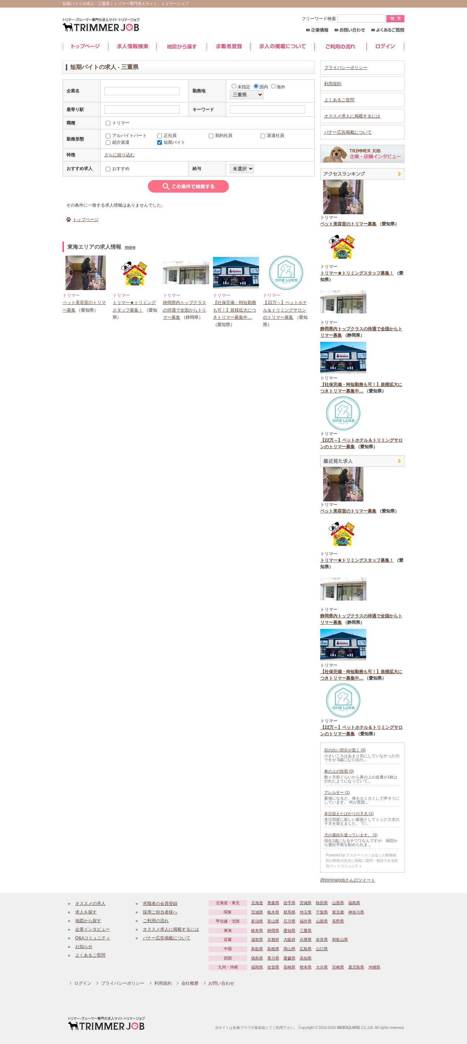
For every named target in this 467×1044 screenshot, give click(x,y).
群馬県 (289, 912)
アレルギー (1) (337, 792)
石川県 (289, 921)
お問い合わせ (350, 30)
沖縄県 (374, 967)
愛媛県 (289, 958)
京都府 (273, 939)
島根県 (273, 949)
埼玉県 (306, 912)
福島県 (354, 903)
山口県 (322, 949)
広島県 (306, 949)
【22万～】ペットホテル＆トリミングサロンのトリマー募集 (285, 310)
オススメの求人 (90, 903)
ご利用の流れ (340, 46)
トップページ (85, 46)
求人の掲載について (282, 46)
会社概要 (190, 983)
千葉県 (322, 912)
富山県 (273, 921)
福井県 (306, 921)
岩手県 (289, 903)
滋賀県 (257, 939)
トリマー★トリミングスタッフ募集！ (357, 273)
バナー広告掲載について (348, 132)
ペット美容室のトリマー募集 (348, 223)
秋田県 (322, 903)
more (130, 247)
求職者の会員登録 (160, 903)
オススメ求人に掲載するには (352, 116)
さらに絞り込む (119, 154)
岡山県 (289, 949)
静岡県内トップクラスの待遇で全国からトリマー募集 (184, 310)
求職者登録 (228, 46)
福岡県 (257, 967)
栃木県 (273, 912)
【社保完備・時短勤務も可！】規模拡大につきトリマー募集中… (234, 310)
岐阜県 (257, 930)
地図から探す (182, 46)
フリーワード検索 (343, 18)
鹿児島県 (356, 967)
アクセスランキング (362, 174)
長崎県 (289, 967)
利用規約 (332, 83)
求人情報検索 (132, 46)
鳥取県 (257, 949)
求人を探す (86, 912)
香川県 (273, 958)
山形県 (338, 903)
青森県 (273, 903)
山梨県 (322, 921)
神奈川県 (356, 912)
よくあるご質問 (387, 30)
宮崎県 (338, 967)
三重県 (306, 930)
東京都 (338, 912)
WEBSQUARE (348, 1028)
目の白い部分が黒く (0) (345, 750)
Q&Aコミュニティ (92, 937)
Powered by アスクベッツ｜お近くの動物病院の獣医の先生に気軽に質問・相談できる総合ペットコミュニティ (362, 860)
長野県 (338, 921)
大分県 (322, 967)
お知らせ (83, 946)
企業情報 (317, 30)
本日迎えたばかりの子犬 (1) (349, 813)
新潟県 (257, 921)
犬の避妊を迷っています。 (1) (351, 835)
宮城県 (306, 903)
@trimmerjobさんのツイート (347, 880)
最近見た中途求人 (362, 461)
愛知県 (289, 930)
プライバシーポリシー (345, 67)
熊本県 (306, 967)
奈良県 (322, 939)
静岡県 (273, 930)
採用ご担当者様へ (160, 912)
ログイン (385, 46)
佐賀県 (273, 967)
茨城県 (257, 912)
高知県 (306, 958)
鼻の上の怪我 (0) (339, 771)
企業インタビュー (92, 929)
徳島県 (257, 958)
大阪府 (289, 939)
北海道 (257, 903)
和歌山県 (340, 939)
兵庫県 (306, 939)
